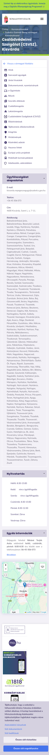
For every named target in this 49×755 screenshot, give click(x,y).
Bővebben (11, 555)
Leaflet (28, 612)
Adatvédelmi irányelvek (15, 725)
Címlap (5, 29)
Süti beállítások (12, 733)
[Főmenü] (42, 18)
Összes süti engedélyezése (25, 748)
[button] (24, 178)
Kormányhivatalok (17, 19)
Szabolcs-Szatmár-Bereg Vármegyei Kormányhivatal (21, 34)
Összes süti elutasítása (25, 740)
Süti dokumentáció (13, 729)
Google (43, 612)
